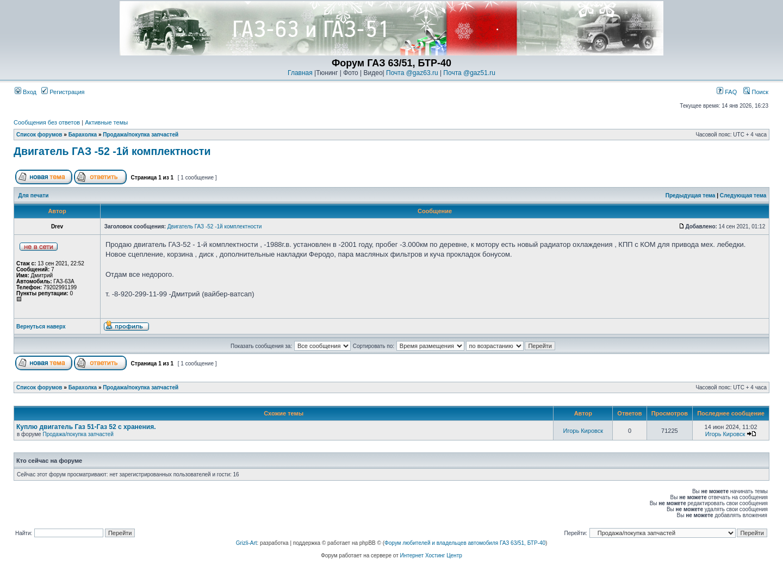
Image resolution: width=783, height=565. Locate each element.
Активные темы (106, 122)
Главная (300, 73)
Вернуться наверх (41, 327)
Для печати (33, 195)
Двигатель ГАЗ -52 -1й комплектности (112, 151)
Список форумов (39, 135)
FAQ (727, 92)
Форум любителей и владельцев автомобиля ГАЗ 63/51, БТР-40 (464, 543)
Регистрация (62, 92)
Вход (25, 92)
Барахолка (83, 135)
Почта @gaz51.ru (469, 73)
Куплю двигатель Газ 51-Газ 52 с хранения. (86, 427)
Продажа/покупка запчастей (140, 135)
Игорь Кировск (583, 430)
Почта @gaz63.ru (412, 73)
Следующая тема (743, 195)
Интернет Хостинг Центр (431, 555)
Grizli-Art (246, 543)
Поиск (755, 92)
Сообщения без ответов (47, 122)
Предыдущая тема (691, 195)
